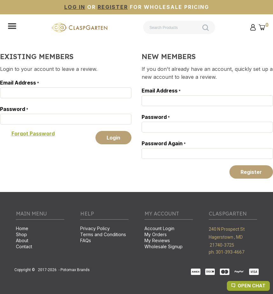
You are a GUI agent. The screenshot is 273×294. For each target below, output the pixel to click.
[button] (12, 26)
